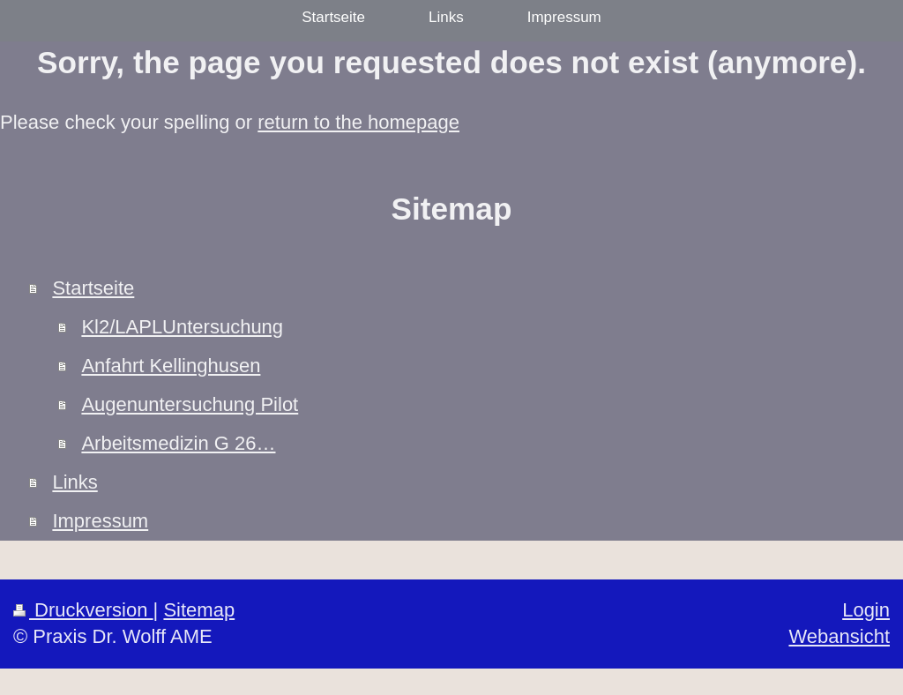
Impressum (100, 521)
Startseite (93, 288)
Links (74, 482)
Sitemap (199, 610)
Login (866, 610)
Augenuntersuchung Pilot (189, 404)
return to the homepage (358, 122)
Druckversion (83, 610)
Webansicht (839, 636)
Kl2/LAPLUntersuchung (182, 327)
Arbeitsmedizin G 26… (178, 443)
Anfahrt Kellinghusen (170, 366)
